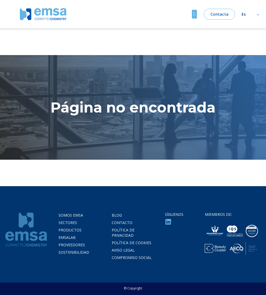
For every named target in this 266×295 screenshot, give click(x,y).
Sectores (67, 222)
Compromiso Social (132, 257)
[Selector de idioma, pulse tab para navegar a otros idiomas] (253, 14)
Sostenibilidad (73, 252)
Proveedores (71, 244)
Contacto (122, 222)
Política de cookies (131, 242)
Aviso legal (123, 250)
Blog (117, 215)
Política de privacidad (123, 232)
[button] (194, 14)
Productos (70, 230)
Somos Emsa (70, 215)
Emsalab (67, 237)
